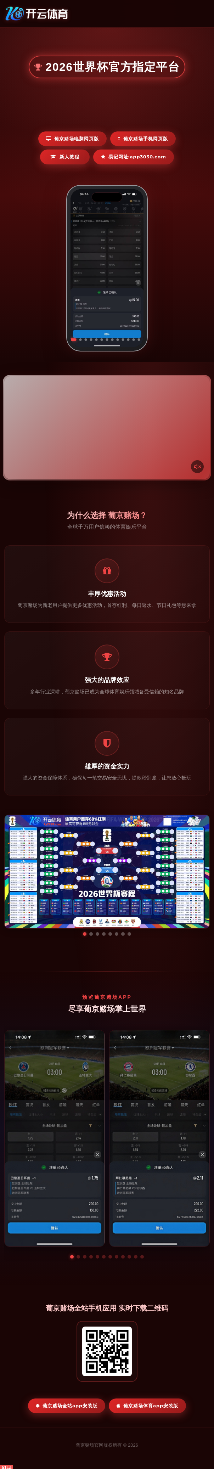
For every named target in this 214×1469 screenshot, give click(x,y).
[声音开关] (197, 466)
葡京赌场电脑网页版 (72, 138)
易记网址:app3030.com (133, 156)
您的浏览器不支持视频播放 (107, 427)
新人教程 (64, 156)
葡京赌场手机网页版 (143, 138)
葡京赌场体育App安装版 (147, 1405)
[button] (72, 1257)
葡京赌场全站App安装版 (66, 1405)
